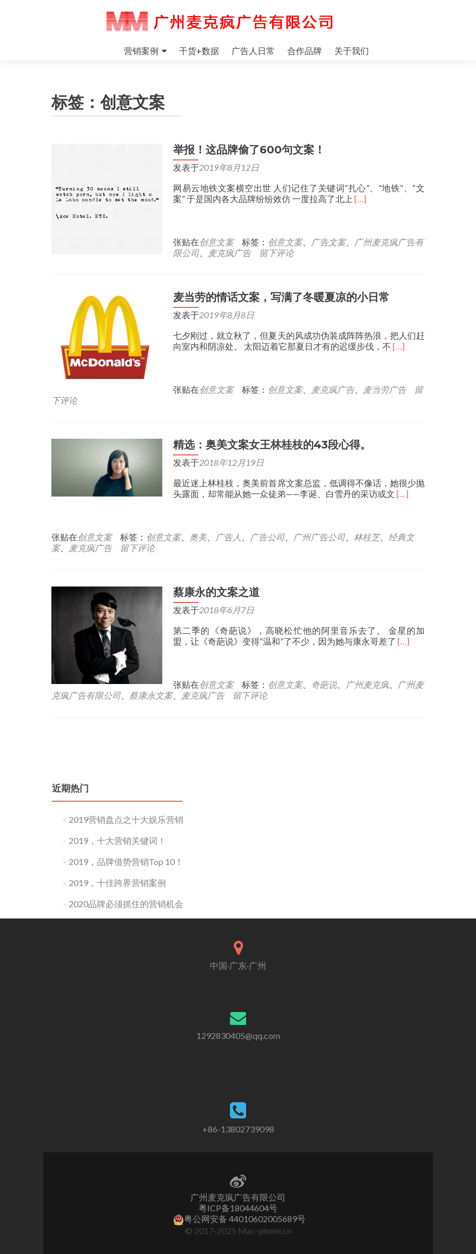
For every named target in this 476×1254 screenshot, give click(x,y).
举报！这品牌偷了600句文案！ (246, 149)
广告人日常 (253, 50)
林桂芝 (367, 526)
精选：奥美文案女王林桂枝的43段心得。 (269, 433)
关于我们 (351, 50)
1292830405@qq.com (238, 1035)
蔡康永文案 (151, 684)
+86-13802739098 (238, 1129)
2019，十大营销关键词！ (117, 829)
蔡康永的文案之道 (213, 581)
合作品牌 (304, 50)
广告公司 (267, 526)
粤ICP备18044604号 (238, 1208)
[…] (357, 198)
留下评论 (273, 252)
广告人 (228, 526)
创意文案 (213, 242)
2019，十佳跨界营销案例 (117, 872)
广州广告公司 (319, 526)
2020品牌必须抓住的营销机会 (126, 893)
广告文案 (325, 242)
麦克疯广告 (226, 252)
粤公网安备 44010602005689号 (239, 1218)
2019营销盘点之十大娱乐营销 (126, 808)
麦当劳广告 (263, 389)
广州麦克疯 (364, 673)
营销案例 (141, 50)
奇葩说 (321, 673)
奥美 (198, 526)
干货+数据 (199, 50)
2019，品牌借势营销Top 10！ (126, 851)
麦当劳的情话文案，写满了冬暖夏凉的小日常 (278, 297)
